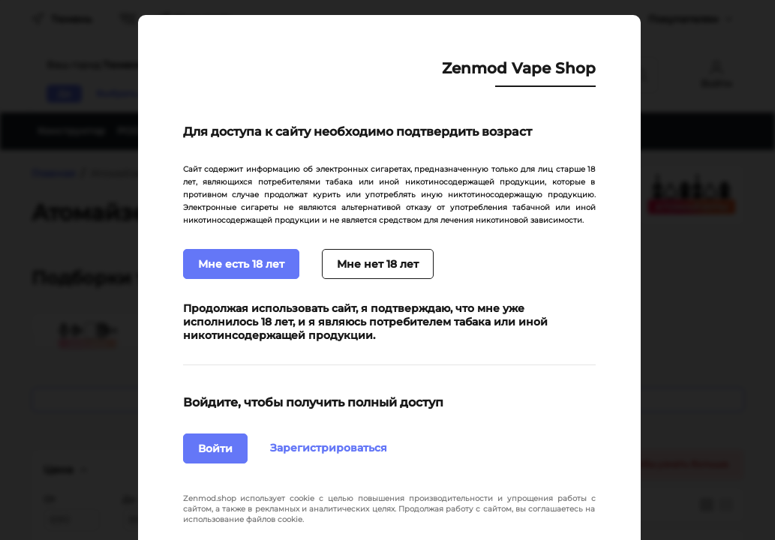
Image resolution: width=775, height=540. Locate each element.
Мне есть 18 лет (241, 264)
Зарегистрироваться (328, 447)
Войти (215, 448)
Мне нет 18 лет (378, 264)
